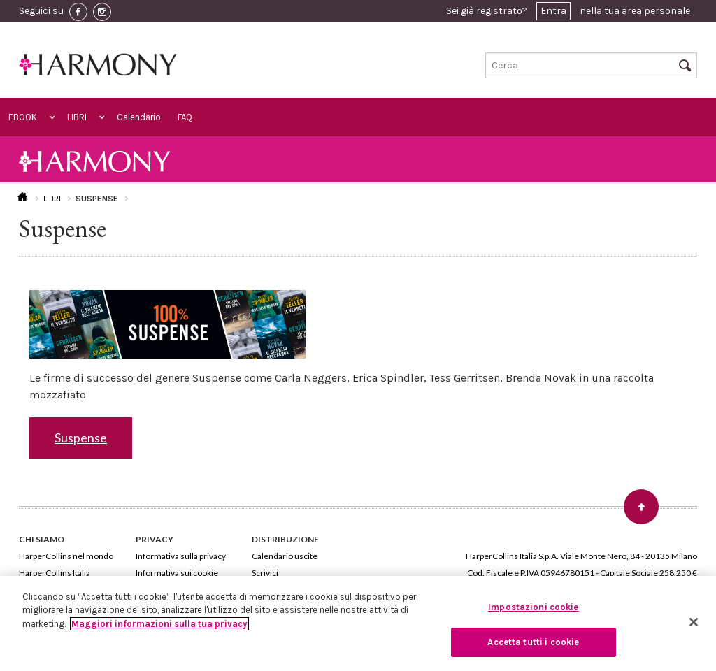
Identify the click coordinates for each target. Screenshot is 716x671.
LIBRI (77, 117)
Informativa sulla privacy (181, 556)
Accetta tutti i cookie (533, 642)
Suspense (81, 437)
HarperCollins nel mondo (66, 556)
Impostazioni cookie (533, 607)
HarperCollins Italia (54, 573)
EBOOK (22, 117)
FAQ (185, 117)
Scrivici (265, 573)
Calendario (139, 117)
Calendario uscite (284, 556)
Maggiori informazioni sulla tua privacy (159, 624)
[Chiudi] (693, 622)
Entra (553, 11)
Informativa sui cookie (177, 573)
